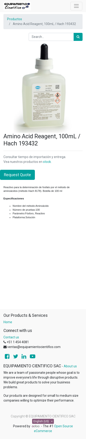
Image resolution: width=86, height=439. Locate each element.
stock (47, 162)
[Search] (78, 37)
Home (7, 322)
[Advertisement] (43, 266)
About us (70, 366)
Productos (14, 19)
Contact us (11, 337)
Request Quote (17, 175)
